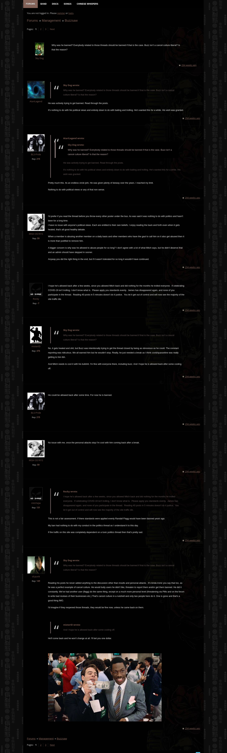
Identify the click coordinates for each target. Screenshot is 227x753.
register (61, 13)
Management (51, 21)
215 (38, 159)
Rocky (36, 299)
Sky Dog (39, 58)
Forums (32, 21)
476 (38, 351)
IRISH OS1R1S (36, 234)
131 (38, 503)
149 (38, 577)
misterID (35, 346)
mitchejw (35, 499)
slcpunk (36, 572)
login (70, 13)
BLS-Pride (36, 154)
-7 (38, 303)
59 (38, 238)
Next (52, 29)
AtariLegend (36, 101)
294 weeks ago (189, 65)
